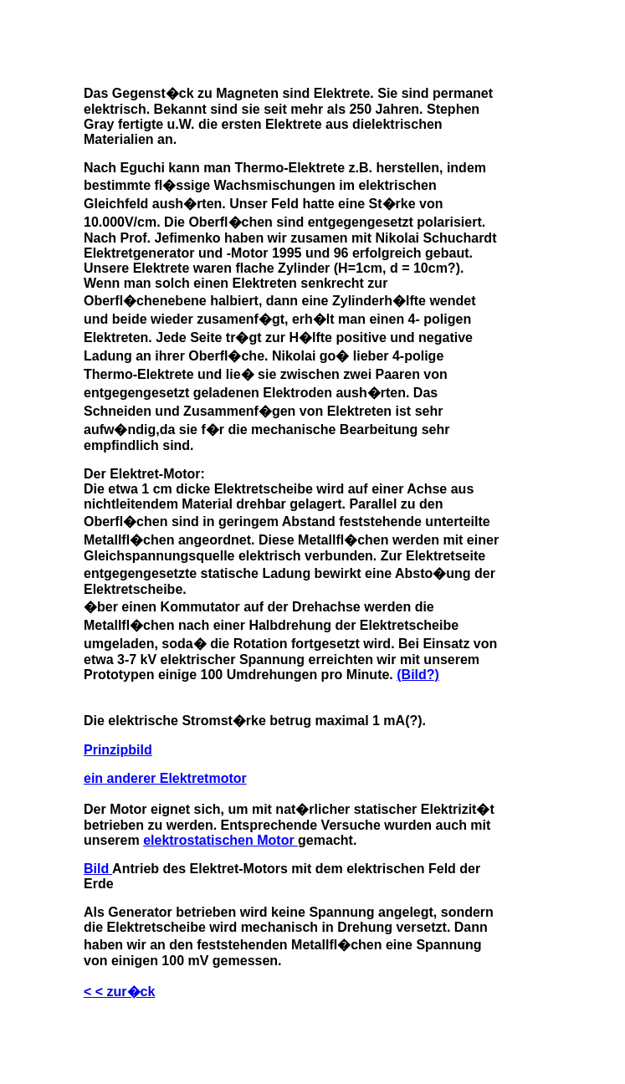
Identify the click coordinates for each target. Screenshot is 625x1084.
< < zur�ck (119, 991)
